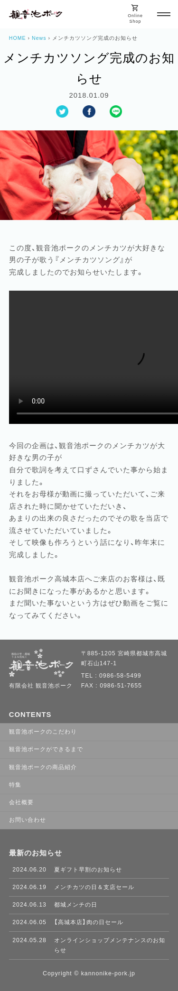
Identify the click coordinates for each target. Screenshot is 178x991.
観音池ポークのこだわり (43, 731)
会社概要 (21, 802)
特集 (15, 784)
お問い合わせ (27, 820)
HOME (17, 38)
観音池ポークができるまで (46, 749)
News (39, 38)
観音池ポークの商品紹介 (43, 767)
